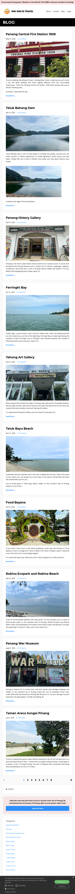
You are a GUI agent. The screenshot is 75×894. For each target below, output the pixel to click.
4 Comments (21, 222)
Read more (8, 882)
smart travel (10, 849)
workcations (10, 870)
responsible (10, 841)
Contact (56, 11)
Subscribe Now (37, 808)
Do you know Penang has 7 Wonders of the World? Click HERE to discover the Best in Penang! (37, 2)
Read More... (10, 96)
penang (9, 829)
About (48, 11)
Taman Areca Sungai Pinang (27, 713)
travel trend (10, 866)
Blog (63, 11)
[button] (26, 889)
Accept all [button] (62, 882)
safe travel (10, 845)
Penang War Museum (22, 643)
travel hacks (10, 858)
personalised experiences (15, 833)
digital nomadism (12, 825)
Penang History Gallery (23, 218)
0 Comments (21, 113)
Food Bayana (16, 502)
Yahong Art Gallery (20, 357)
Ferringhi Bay (16, 287)
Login (69, 11)
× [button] (73, 877)
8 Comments (21, 648)
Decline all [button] (61, 886)
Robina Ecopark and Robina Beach (32, 574)
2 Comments (22, 39)
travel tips (10, 862)
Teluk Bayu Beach (19, 428)
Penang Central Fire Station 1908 (31, 34)
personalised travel (13, 837)
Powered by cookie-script (10, 892)
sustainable (10, 854)
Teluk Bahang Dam (20, 108)
